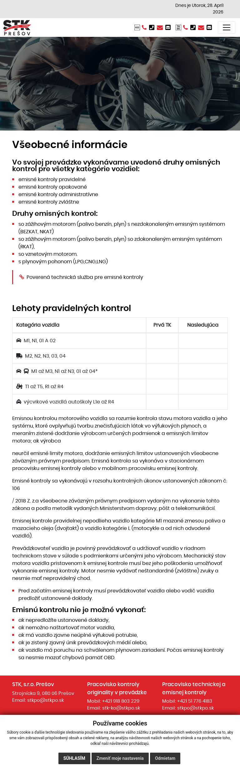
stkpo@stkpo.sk (45, 700)
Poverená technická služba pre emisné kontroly (85, 277)
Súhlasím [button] (74, 758)
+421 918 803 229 (120, 701)
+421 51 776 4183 (194, 701)
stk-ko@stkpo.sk (121, 708)
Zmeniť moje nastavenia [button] (120, 758)
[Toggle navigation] (226, 27)
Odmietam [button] (165, 758)
